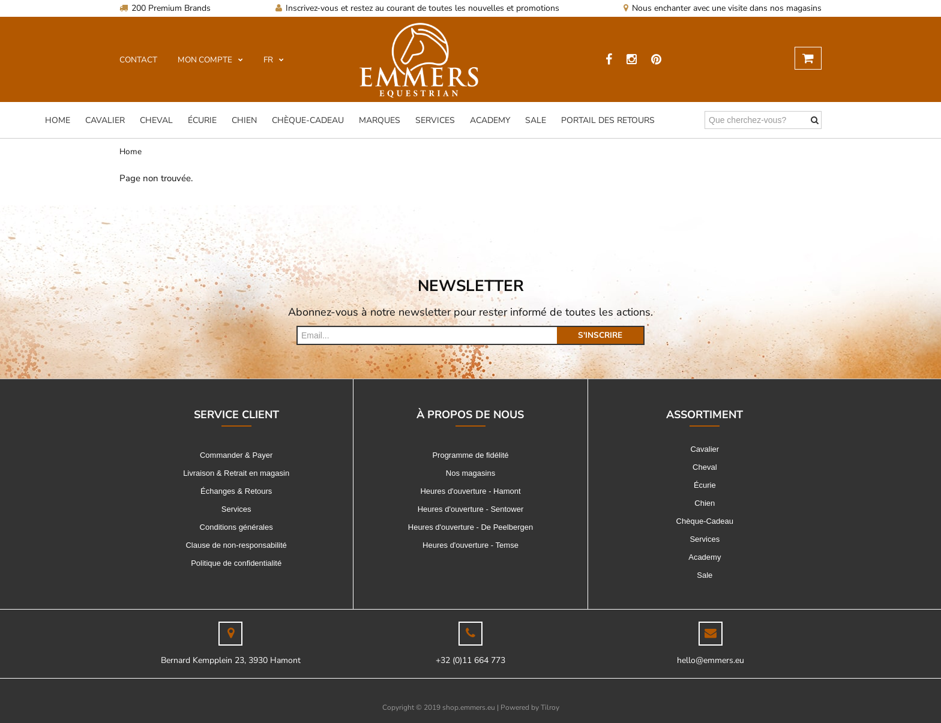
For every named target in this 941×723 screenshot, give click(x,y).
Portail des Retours (608, 120)
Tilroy (550, 707)
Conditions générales (236, 527)
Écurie (202, 120)
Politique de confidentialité (236, 563)
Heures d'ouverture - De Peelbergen (470, 527)
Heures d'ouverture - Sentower (471, 509)
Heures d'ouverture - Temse (470, 545)
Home (57, 120)
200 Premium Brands (165, 8)
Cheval (156, 120)
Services (435, 120)
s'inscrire (600, 335)
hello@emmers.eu (710, 660)
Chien (244, 120)
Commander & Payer (236, 455)
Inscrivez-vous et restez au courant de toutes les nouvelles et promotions (417, 8)
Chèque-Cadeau (308, 120)
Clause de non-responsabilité (235, 545)
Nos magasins (470, 473)
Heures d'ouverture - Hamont (470, 491)
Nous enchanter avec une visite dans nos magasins (723, 8)
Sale (535, 120)
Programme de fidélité (470, 455)
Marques (379, 120)
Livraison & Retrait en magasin (236, 473)
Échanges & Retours (236, 491)
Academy (490, 120)
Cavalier (105, 120)
